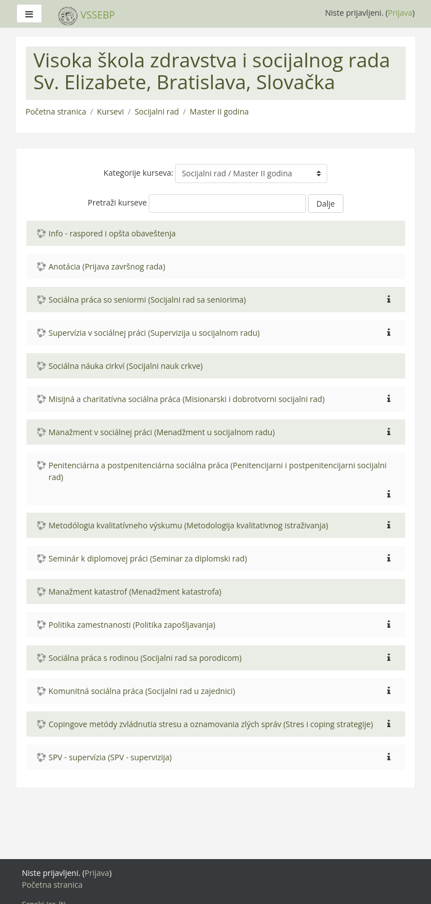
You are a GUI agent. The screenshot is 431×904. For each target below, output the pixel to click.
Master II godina (219, 111)
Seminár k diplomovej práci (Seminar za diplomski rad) (148, 558)
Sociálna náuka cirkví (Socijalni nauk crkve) (126, 365)
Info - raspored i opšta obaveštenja (112, 233)
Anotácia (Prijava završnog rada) (107, 266)
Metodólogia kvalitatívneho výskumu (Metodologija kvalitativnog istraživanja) (188, 525)
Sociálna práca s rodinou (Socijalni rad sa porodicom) (145, 657)
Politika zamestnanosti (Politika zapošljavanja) (132, 624)
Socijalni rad (157, 111)
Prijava (400, 12)
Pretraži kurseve (117, 202)
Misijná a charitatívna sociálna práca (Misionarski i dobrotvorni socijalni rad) (187, 399)
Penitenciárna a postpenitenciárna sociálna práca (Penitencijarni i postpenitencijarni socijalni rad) (218, 471)
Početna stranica (56, 111)
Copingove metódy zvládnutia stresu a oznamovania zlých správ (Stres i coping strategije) (211, 724)
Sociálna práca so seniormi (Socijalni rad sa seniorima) (147, 299)
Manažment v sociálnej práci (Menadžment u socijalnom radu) (162, 432)
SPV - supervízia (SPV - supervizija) (110, 757)
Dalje (326, 203)
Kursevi (110, 111)
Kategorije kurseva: (138, 172)
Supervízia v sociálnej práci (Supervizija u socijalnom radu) (154, 332)
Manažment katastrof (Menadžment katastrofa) (135, 591)
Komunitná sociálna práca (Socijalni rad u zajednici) (142, 691)
